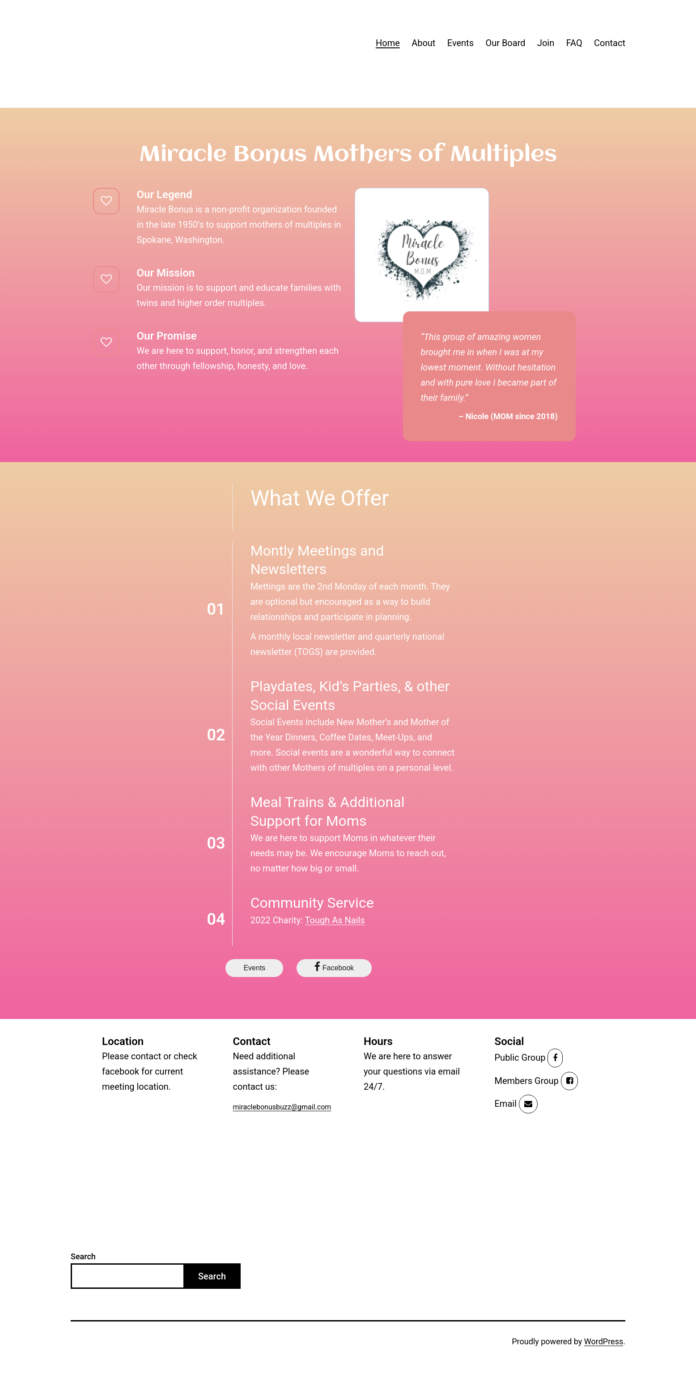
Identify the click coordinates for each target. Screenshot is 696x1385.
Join (545, 43)
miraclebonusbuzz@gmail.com (282, 1107)
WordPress (603, 1341)
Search (83, 1256)
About (423, 43)
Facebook (334, 966)
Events (460, 43)
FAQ (574, 43)
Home (388, 43)
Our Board (505, 43)
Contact (609, 43)
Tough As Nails (335, 920)
